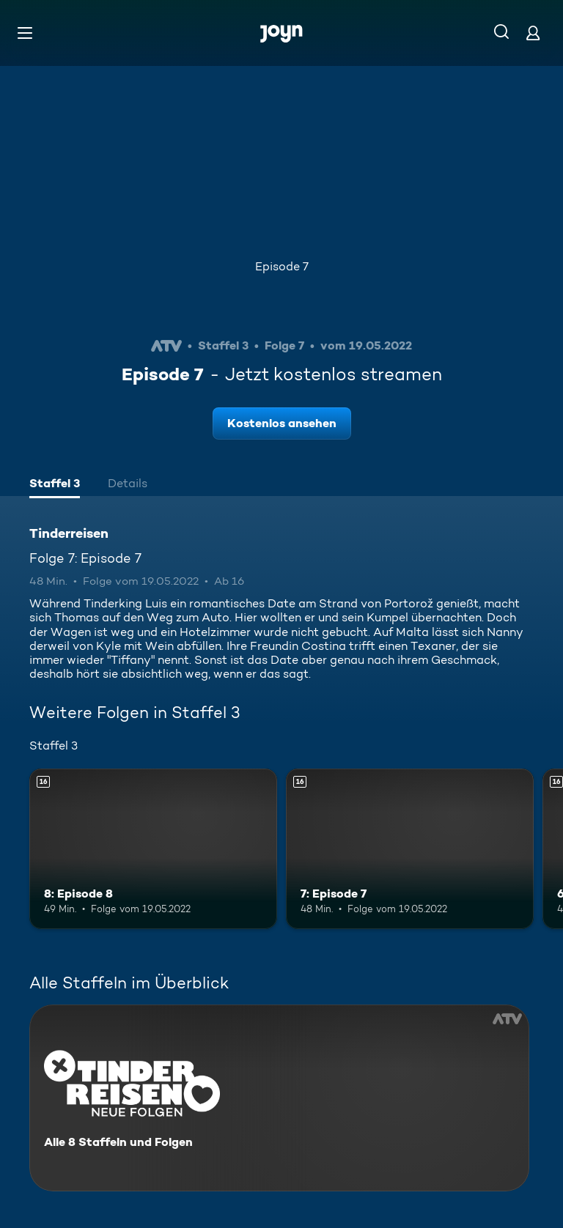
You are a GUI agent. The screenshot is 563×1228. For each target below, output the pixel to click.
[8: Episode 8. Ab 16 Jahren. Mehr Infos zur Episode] (153, 849)
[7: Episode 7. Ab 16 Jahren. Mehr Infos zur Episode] (410, 849)
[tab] (54, 485)
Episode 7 (282, 266)
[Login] (533, 32)
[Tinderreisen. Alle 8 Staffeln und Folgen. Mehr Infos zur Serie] (279, 1098)
